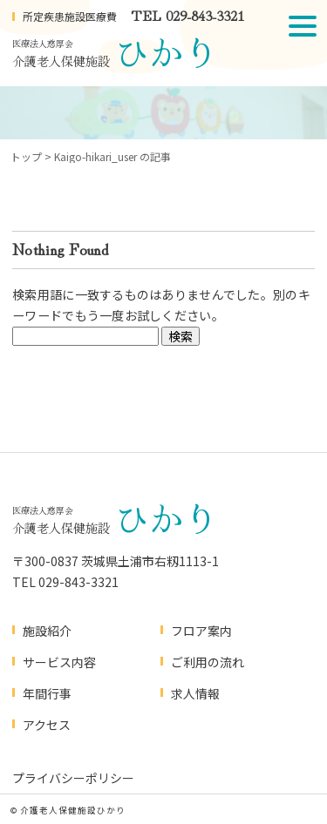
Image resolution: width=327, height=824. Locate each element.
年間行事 (47, 693)
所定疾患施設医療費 (70, 16)
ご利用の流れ (207, 662)
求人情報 (195, 693)
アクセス (47, 725)
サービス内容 (59, 662)
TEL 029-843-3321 (187, 14)
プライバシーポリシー (73, 778)
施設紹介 (47, 631)
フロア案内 (201, 631)
